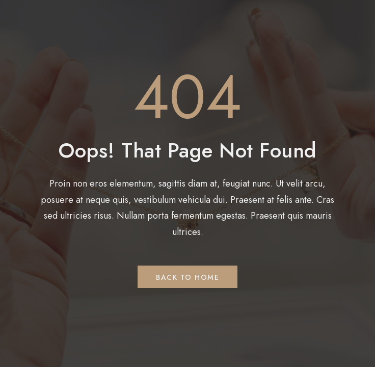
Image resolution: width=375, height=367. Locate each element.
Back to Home (187, 277)
